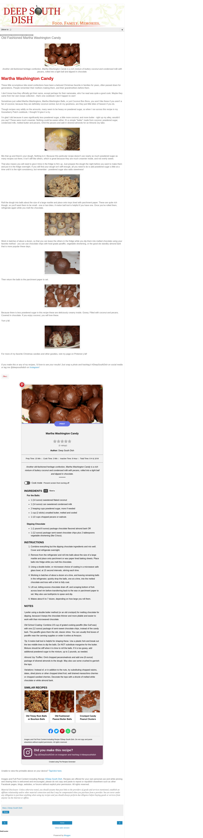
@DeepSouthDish (46, 755)
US (45, 491)
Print (62, 424)
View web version (62, 828)
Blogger (67, 835)
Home (62, 823)
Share (6, 812)
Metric (52, 491)
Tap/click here (55, 771)
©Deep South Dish (53, 779)
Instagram (34, 367)
